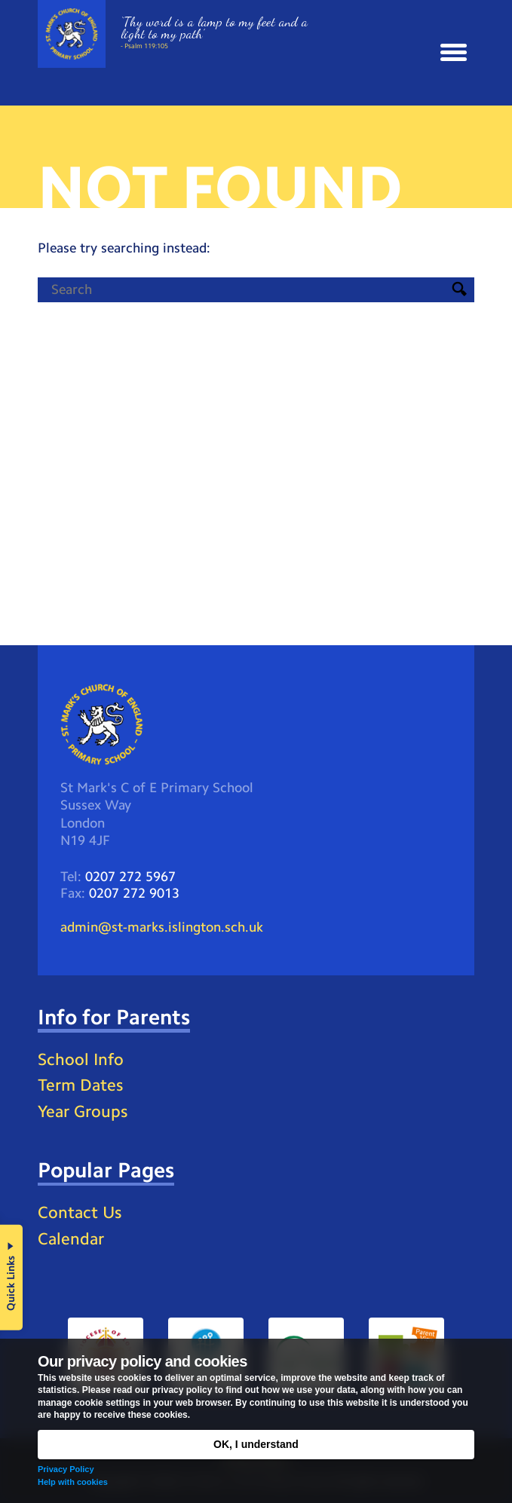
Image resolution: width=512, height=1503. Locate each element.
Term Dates (80, 1085)
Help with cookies (73, 1481)
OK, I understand (256, 1444)
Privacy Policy (66, 1469)
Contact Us (79, 1212)
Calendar (71, 1238)
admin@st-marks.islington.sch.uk (161, 927)
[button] (453, 52)
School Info (81, 1059)
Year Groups (82, 1111)
